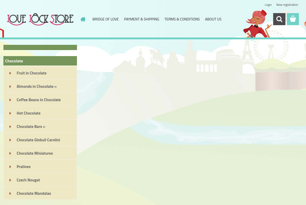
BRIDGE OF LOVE (105, 19)
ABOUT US (213, 19)
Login (268, 4)
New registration (287, 4)
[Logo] (39, 19)
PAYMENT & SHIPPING (141, 19)
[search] (279, 19)
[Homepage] (82, 19)
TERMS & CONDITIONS (182, 19)
